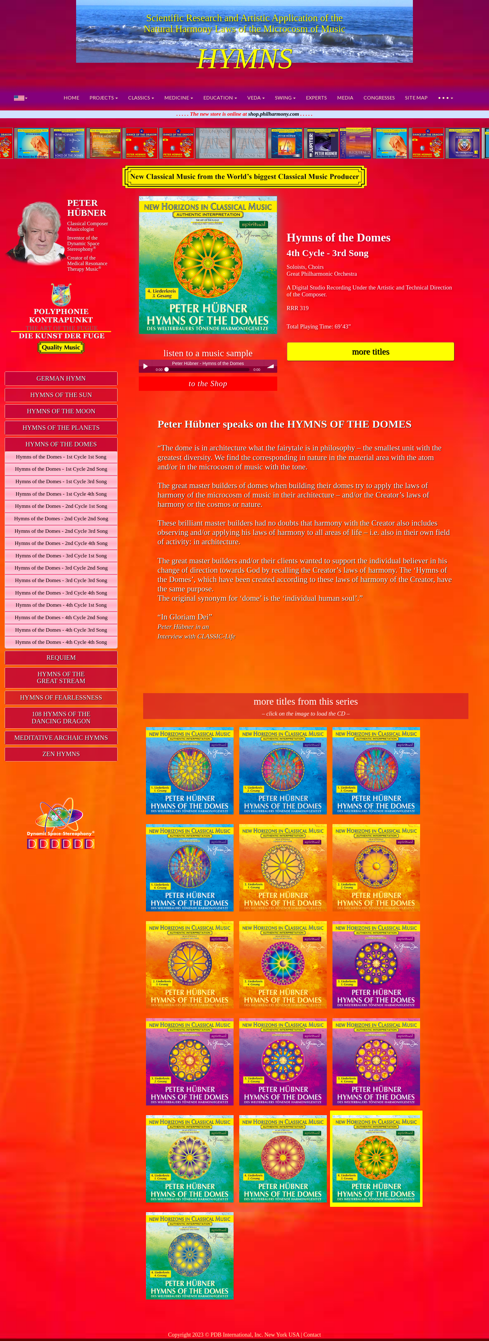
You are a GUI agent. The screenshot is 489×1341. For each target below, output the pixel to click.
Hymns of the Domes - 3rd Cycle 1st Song (61, 556)
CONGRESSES (379, 97)
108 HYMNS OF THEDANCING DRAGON (60, 718)
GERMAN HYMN (61, 378)
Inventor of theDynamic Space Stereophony (83, 243)
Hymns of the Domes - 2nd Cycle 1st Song (61, 506)
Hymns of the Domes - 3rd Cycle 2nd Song (61, 568)
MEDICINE (178, 97)
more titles (371, 351)
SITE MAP (416, 97)
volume (270, 366)
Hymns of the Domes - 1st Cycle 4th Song (61, 494)
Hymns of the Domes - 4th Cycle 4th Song (61, 642)
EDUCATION (220, 97)
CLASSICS (141, 97)
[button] (20, 98)
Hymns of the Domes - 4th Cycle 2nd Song (61, 617)
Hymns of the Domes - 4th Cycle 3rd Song (61, 630)
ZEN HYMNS (61, 754)
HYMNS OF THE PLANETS (60, 427)
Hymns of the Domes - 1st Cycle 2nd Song (61, 469)
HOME (71, 97)
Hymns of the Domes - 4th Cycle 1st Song (61, 605)
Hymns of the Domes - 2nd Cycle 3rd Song (61, 531)
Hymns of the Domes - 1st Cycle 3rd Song (61, 481)
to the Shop (208, 383)
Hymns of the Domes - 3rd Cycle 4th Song (61, 593)
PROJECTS (104, 97)
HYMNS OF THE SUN (61, 394)
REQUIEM (61, 657)
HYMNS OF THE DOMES (61, 444)
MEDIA (345, 97)
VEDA (256, 97)
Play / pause (145, 366)
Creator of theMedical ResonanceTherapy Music (87, 263)
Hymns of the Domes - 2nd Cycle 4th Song (61, 543)
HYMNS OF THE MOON (61, 411)
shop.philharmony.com (273, 114)
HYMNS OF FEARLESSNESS (61, 697)
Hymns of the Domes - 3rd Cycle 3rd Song (61, 580)
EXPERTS (316, 97)
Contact (312, 1335)
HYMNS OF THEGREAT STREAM (61, 678)
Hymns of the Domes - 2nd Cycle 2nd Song (61, 519)
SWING (285, 97)
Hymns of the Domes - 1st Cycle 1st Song (61, 457)
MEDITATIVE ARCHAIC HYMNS (61, 737)
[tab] (61, 379)
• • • (445, 97)
